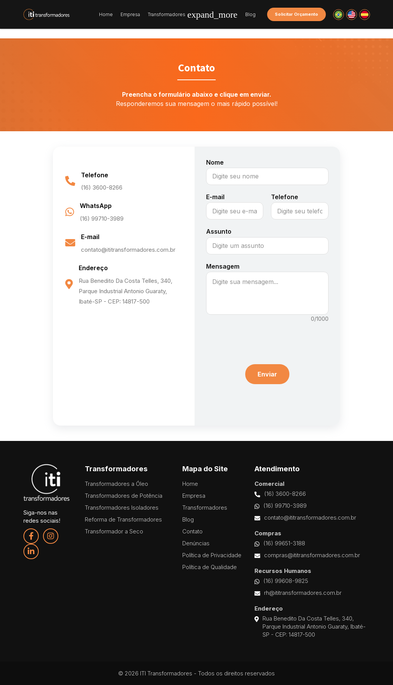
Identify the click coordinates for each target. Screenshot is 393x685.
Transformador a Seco (114, 531)
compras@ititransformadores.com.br (307, 555)
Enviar (267, 374)
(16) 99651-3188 (279, 543)
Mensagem (222, 266)
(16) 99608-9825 (281, 581)
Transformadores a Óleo (116, 483)
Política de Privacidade (211, 555)
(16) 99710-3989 (280, 506)
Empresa (130, 14)
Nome (215, 162)
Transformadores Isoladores (122, 507)
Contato (192, 531)
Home (106, 14)
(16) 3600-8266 (280, 494)
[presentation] (267, 340)
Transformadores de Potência (123, 495)
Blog (250, 14)
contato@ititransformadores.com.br (305, 518)
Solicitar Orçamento (296, 14)
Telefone (284, 197)
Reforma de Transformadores (123, 519)
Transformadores (193, 14)
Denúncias (196, 543)
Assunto (218, 231)
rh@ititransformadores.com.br (298, 593)
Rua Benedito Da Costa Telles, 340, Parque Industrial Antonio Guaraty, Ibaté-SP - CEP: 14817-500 (310, 627)
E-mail (215, 197)
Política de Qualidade (209, 567)
